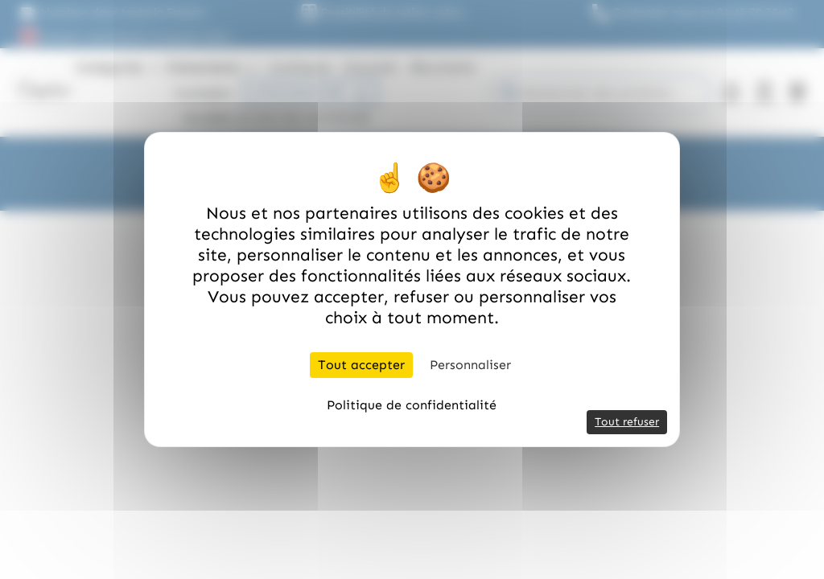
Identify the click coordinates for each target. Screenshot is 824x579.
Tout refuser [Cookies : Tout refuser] (627, 422)
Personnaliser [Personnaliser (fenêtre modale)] (470, 364)
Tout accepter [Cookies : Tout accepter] (361, 364)
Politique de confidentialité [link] (411, 405)
